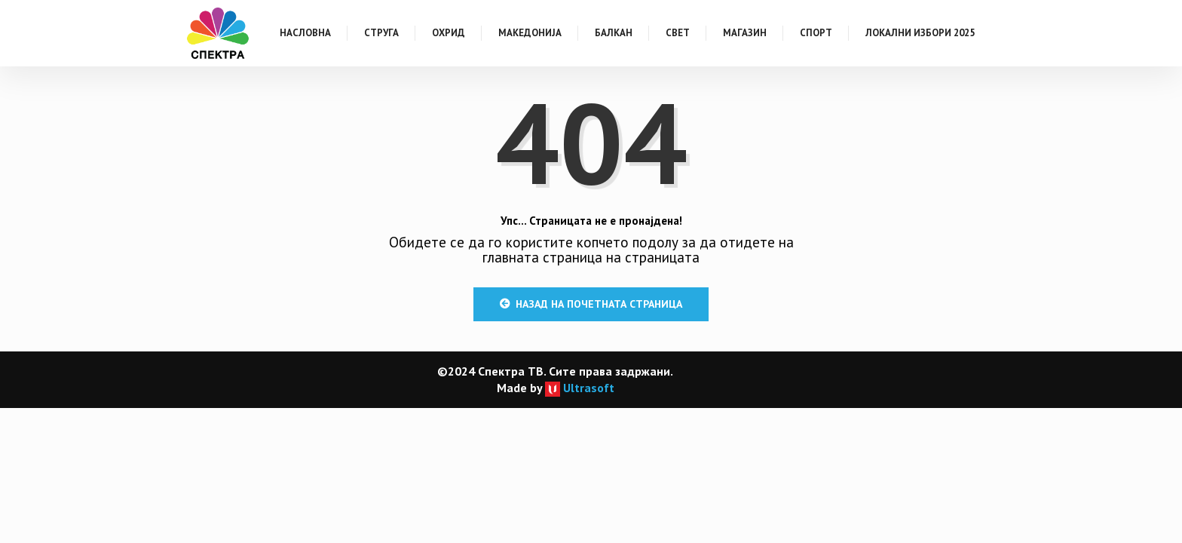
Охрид (448, 32)
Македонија (530, 32)
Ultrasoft (579, 387)
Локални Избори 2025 (920, 32)
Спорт (816, 32)
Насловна (305, 32)
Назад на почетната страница (591, 304)
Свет (678, 32)
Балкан (613, 32)
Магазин (745, 32)
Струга (381, 32)
